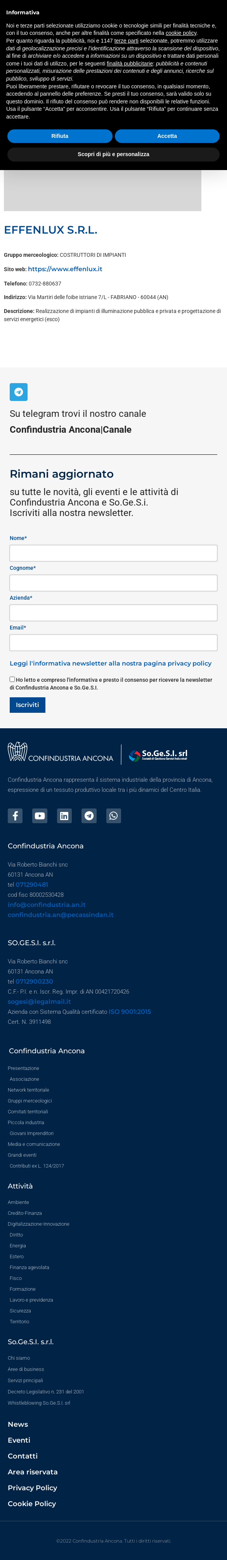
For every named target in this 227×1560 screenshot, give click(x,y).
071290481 (32, 884)
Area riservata (33, 1472)
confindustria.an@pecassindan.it (61, 914)
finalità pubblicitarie (130, 63)
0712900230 (34, 981)
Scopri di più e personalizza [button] (113, 154)
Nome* (18, 538)
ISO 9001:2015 (130, 1011)
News (18, 1424)
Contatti (23, 1456)
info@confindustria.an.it (47, 904)
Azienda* (21, 598)
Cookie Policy (32, 1504)
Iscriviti (27, 705)
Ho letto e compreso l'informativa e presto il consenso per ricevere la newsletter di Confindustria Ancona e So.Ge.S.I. (111, 684)
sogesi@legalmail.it (39, 1001)
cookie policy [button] (181, 33)
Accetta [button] (167, 136)
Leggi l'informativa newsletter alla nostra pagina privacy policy (110, 663)
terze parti (126, 41)
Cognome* (23, 568)
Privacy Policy (32, 1488)
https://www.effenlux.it (65, 269)
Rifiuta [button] (59, 136)
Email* (18, 627)
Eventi (19, 1440)
